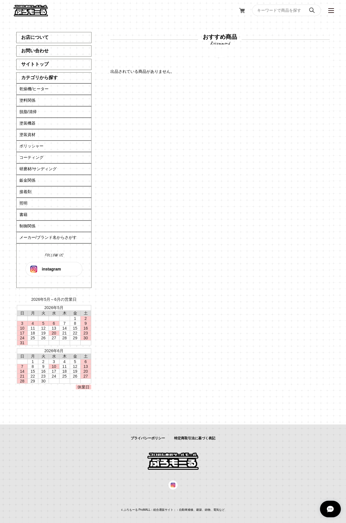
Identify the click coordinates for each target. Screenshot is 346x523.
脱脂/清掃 (28, 111)
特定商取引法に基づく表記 (194, 438)
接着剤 (25, 191)
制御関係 (27, 226)
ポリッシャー (31, 146)
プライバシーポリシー (148, 438)
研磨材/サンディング (38, 169)
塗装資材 (27, 134)
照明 (23, 203)
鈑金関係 (27, 180)
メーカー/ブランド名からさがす (48, 237)
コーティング (31, 157)
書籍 (23, 214)
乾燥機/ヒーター (34, 89)
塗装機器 (27, 123)
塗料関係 (27, 100)
